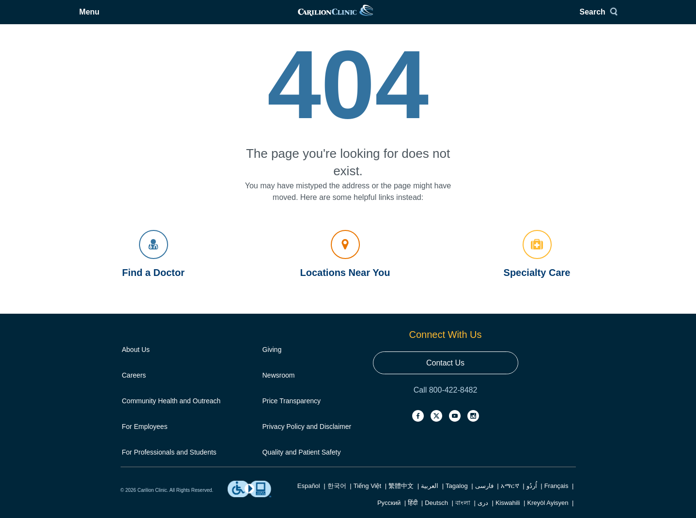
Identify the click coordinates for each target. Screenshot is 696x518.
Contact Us (445, 375)
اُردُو (531, 498)
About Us (136, 362)
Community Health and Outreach (171, 413)
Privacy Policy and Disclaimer (307, 438)
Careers (134, 387)
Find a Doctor (153, 266)
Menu (145, 18)
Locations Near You (345, 266)
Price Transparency (292, 413)
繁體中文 (401, 498)
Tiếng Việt (367, 498)
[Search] (558, 18)
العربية (429, 498)
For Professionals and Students (169, 464)
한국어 (336, 498)
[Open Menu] (138, 18)
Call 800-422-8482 (446, 402)
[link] (347, 18)
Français (556, 498)
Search (554, 18)
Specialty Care (537, 266)
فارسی (484, 498)
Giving (272, 362)
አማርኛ (510, 498)
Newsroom (279, 387)
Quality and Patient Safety (302, 464)
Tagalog (457, 498)
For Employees (145, 438)
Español (308, 498)
